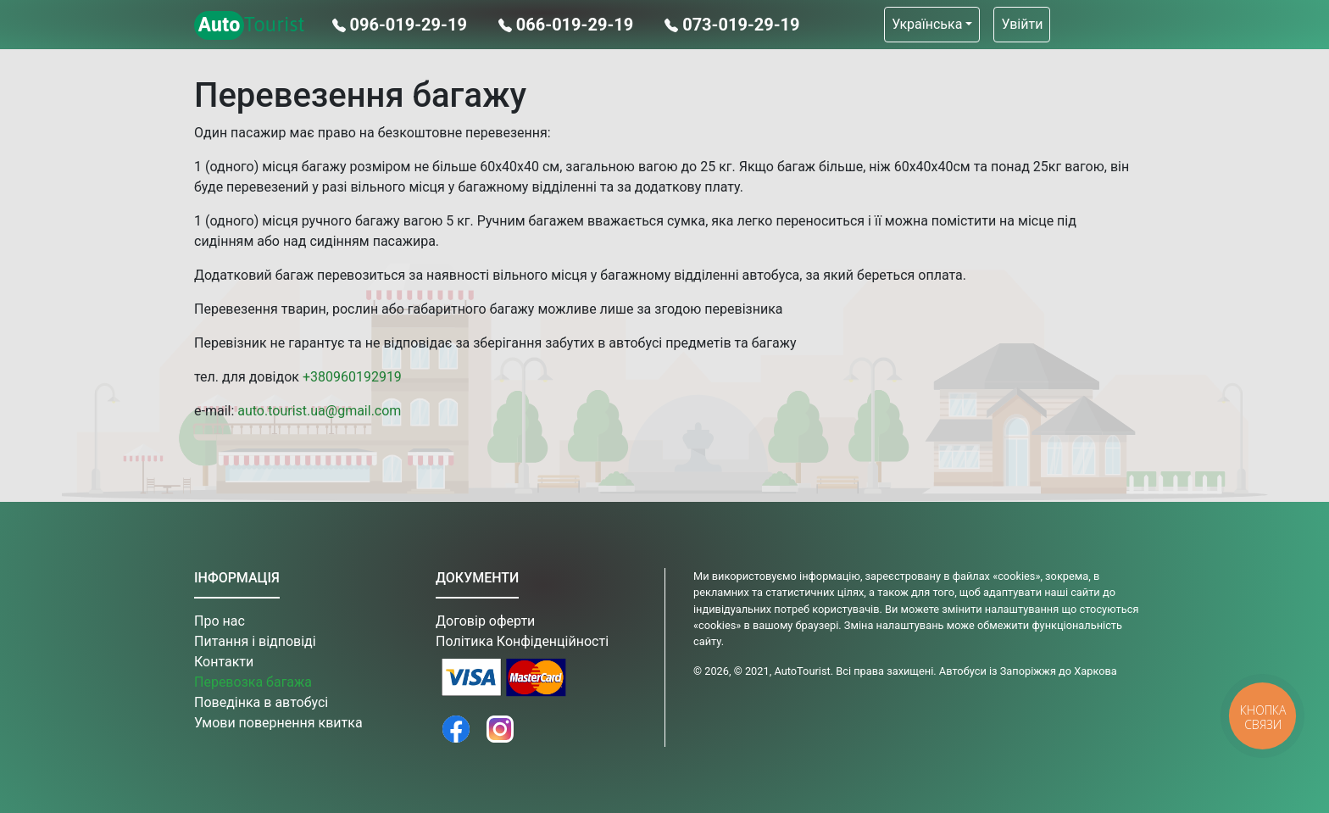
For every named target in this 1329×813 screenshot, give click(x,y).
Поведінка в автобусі (261, 702)
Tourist (249, 25)
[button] (932, 25)
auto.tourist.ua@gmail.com (319, 411)
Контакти (223, 662)
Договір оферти (485, 621)
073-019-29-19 (731, 24)
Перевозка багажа (253, 682)
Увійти (1022, 24)
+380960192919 (352, 377)
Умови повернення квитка (278, 723)
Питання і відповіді (255, 641)
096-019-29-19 (401, 24)
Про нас (219, 621)
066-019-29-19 (567, 24)
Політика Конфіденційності (522, 641)
